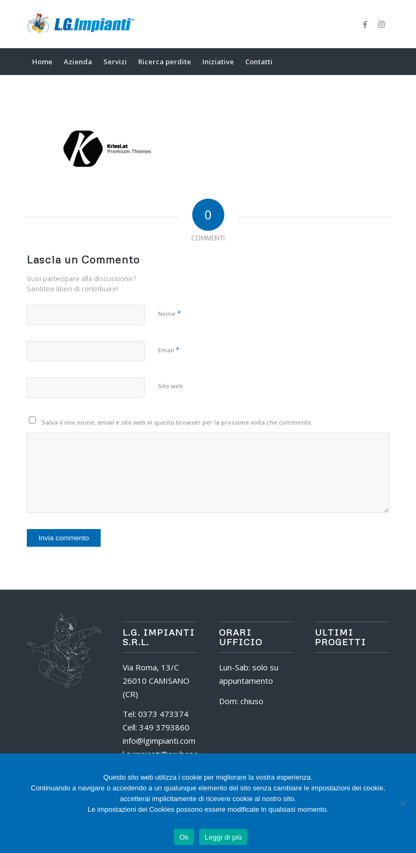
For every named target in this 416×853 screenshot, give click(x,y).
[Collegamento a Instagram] (381, 24)
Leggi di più (223, 837)
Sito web (170, 386)
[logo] (81, 24)
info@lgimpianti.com (159, 740)
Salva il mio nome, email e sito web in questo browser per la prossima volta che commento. (177, 422)
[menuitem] (42, 61)
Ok (183, 837)
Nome (169, 313)
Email (168, 349)
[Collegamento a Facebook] (365, 24)
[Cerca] (383, 61)
